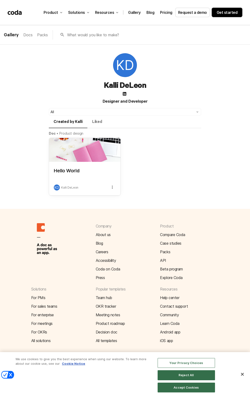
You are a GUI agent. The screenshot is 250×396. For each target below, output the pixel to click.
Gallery (134, 12)
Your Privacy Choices (186, 366)
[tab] (68, 124)
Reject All (186, 378)
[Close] (242, 377)
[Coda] (15, 12)
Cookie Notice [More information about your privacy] (73, 367)
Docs (27, 34)
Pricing (166, 12)
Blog (150, 12)
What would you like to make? (93, 34)
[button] (125, 112)
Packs (42, 34)
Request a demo (192, 12)
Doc (52, 133)
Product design (71, 133)
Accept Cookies (186, 391)
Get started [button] (227, 12)
